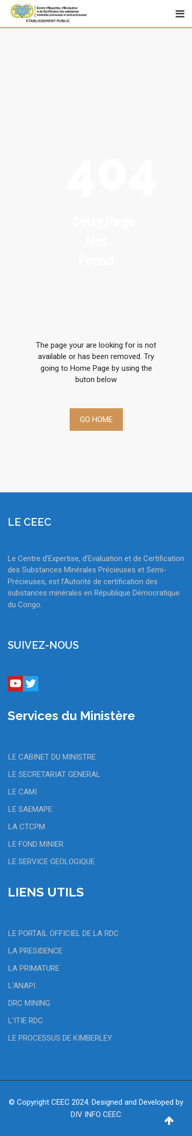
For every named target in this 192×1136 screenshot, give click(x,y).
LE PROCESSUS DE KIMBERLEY (60, 1038)
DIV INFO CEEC (96, 1114)
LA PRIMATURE (33, 968)
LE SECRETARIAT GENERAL (54, 774)
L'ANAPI (21, 985)
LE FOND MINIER (35, 844)
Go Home (96, 419)
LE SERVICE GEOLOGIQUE (51, 861)
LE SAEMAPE (30, 809)
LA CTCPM (26, 826)
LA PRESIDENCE (35, 950)
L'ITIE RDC (25, 1020)
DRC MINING (29, 1003)
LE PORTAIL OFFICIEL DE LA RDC (63, 933)
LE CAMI (22, 791)
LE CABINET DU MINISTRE (52, 757)
